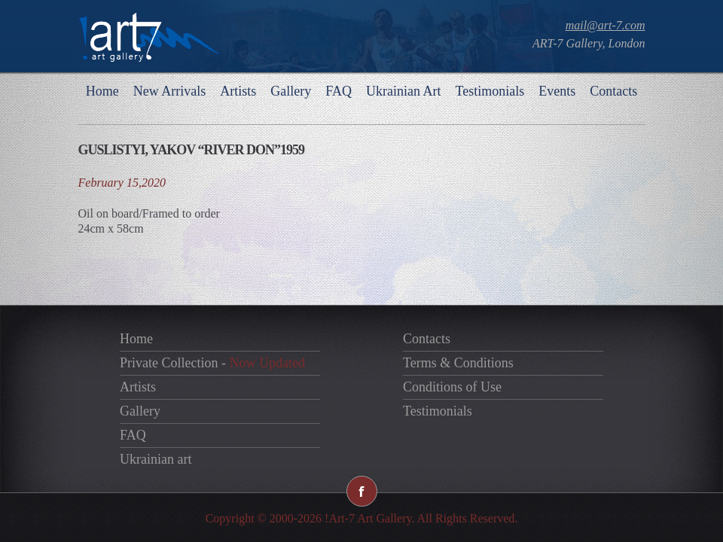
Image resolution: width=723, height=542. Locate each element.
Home (102, 91)
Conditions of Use (452, 386)
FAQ (338, 91)
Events (556, 91)
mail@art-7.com (605, 25)
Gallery (290, 91)
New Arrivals (169, 91)
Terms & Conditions (458, 362)
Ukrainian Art (403, 91)
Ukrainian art (155, 459)
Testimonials (489, 91)
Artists (238, 91)
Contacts (613, 91)
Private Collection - (212, 362)
